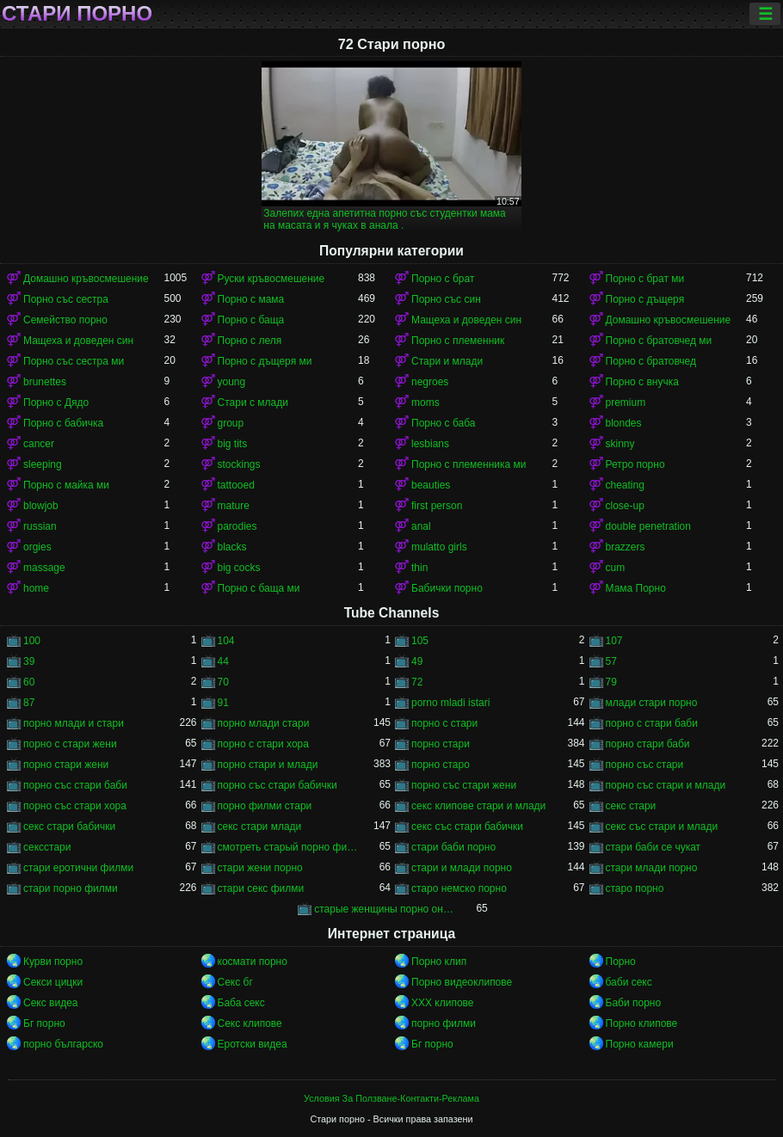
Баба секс (241, 1003)
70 (223, 682)
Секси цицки (53, 982)
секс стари (631, 806)
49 (416, 661)
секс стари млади (260, 826)
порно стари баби (648, 744)
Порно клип (438, 962)
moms (425, 402)
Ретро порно (635, 464)
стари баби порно (453, 847)
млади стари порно (652, 703)
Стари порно (77, 14)
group (231, 423)
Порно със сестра (65, 299)
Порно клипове (642, 1023)
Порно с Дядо (56, 402)
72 (416, 682)
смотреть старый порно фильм (288, 847)
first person (436, 506)
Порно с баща (251, 320)
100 (31, 641)
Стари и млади (447, 361)
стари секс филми (261, 888)
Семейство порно (65, 320)
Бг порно (44, 1023)
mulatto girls (439, 547)
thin (419, 568)
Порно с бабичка (63, 423)
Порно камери (640, 1044)
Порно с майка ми (66, 485)
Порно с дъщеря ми (265, 361)
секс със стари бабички (467, 826)
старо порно (635, 888)
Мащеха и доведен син (466, 320)
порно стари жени (65, 765)
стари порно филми (70, 888)
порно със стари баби (75, 785)
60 (28, 682)
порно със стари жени (463, 785)
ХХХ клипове (442, 1003)
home (36, 588)
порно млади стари (264, 723)
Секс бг (235, 982)
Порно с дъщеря (645, 299)
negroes (429, 382)
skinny (620, 444)
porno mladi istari (450, 703)
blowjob (41, 506)
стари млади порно (652, 868)
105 (419, 641)
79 (611, 682)
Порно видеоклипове (461, 982)
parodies (237, 526)
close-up (625, 506)
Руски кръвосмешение (271, 279)
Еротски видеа (252, 1044)
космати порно (252, 962)
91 (223, 703)
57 (611, 661)
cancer (38, 444)
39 (28, 661)
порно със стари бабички (277, 785)
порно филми (443, 1023)
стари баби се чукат (653, 847)
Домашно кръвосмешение (86, 279)
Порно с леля (250, 341)
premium (626, 402)
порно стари (440, 744)
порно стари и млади (268, 765)
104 (226, 641)
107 (614, 641)
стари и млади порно (461, 868)
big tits (233, 444)
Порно (621, 962)
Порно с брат (442, 279)
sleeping (42, 464)
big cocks (239, 568)
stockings (239, 464)
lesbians (430, 444)
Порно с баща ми (259, 588)
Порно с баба (443, 423)
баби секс (629, 982)
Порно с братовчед (651, 361)
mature (234, 506)
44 (223, 661)
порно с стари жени (70, 744)
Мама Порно (636, 588)
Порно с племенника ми (468, 464)
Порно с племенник (457, 341)
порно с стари (444, 723)
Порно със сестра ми (73, 361)
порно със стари (645, 765)
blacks (232, 547)
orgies (37, 547)
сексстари (47, 847)
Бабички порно (447, 588)
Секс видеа (50, 1003)
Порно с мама (251, 299)
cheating (625, 485)
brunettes (44, 382)
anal (421, 526)
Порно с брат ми (645, 279)
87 (28, 703)
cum (616, 568)
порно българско (63, 1044)
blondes (624, 423)
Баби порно (634, 1003)
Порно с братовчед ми (659, 341)
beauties (430, 485)
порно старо (440, 765)
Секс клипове (250, 1023)
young (232, 382)
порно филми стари (265, 806)
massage (44, 568)
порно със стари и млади (666, 785)
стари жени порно (260, 868)
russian (40, 526)
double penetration (648, 526)
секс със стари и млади (662, 826)
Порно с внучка (642, 382)
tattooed (236, 485)
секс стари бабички (69, 826)
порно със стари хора (74, 806)
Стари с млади (253, 402)
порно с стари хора (263, 744)
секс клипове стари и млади (478, 806)
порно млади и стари (73, 723)
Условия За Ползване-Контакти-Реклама (391, 1098)
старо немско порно (459, 888)
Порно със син (446, 299)
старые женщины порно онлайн (384, 909)
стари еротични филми (78, 868)
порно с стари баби (652, 723)
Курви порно (53, 962)
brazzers (625, 547)
